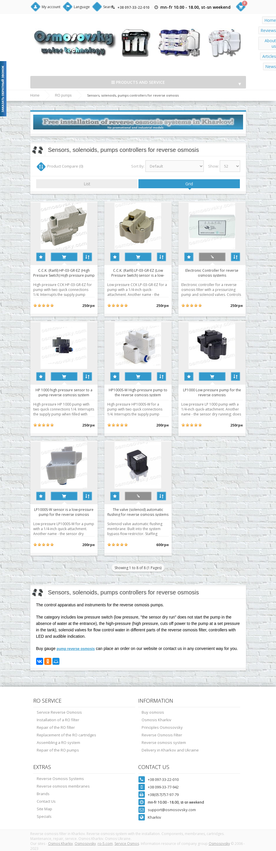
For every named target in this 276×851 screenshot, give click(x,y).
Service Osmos (127, 843)
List (87, 183)
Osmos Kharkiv (60, 843)
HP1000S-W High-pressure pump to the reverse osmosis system (138, 392)
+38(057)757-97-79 (163, 794)
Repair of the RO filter (56, 727)
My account (51, 6)
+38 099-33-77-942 (163, 787)
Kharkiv (154, 817)
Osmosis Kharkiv (156, 719)
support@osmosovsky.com (172, 809)
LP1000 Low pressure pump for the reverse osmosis (212, 392)
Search (108, 6)
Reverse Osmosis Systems (60, 778)
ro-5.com (105, 843)
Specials (44, 816)
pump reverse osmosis (76, 649)
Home (35, 95)
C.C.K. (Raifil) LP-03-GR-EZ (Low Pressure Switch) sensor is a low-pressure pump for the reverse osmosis (137, 272)
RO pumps (63, 95)
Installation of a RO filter (58, 719)
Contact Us (46, 801)
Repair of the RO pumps (58, 750)
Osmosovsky (85, 843)
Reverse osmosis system (164, 742)
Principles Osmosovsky (162, 727)
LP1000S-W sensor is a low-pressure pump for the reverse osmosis (64, 511)
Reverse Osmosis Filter (162, 735)
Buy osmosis (153, 712)
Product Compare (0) (65, 166)
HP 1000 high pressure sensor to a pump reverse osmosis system (64, 392)
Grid (189, 183)
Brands (43, 793)
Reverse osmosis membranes (63, 786)
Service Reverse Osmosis (59, 712)
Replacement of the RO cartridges (66, 735)
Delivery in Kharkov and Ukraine (170, 750)
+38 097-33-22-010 (133, 7)
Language (82, 6)
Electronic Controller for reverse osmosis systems (211, 272)
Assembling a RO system (58, 742)
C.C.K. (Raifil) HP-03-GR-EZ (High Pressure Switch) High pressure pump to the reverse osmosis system (64, 272)
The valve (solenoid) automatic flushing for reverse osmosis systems (137, 511)
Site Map (44, 808)
